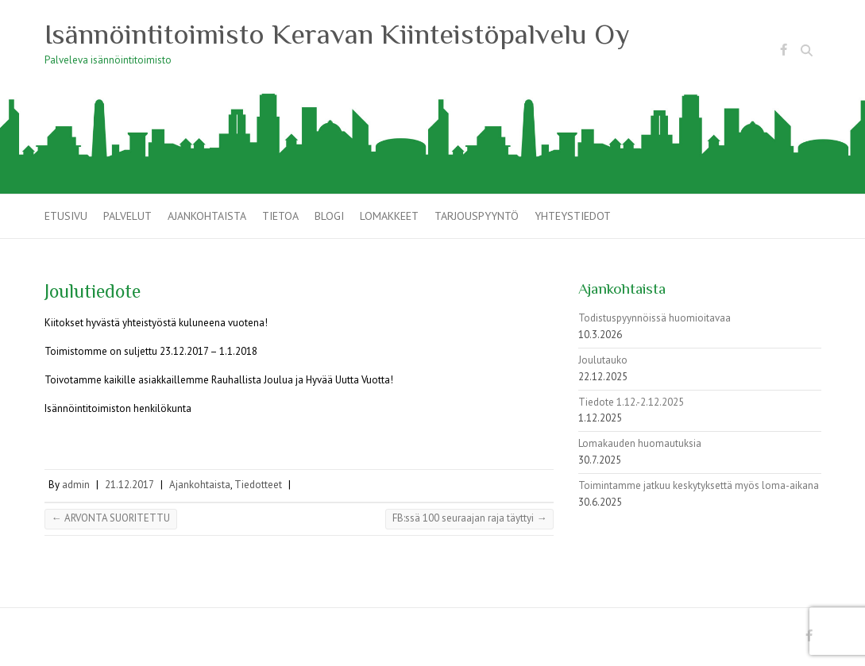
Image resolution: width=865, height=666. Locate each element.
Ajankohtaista (207, 216)
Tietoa (280, 216)
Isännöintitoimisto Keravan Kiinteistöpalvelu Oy (337, 34)
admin (76, 484)
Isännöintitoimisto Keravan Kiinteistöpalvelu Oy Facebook (784, 52)
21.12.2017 (129, 484)
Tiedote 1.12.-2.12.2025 (631, 402)
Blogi (329, 216)
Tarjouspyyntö (476, 216)
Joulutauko (603, 360)
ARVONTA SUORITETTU (111, 518)
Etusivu (65, 216)
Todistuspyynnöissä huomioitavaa (654, 318)
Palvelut (127, 216)
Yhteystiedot (573, 216)
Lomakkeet (389, 216)
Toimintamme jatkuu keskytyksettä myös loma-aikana (698, 485)
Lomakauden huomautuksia (639, 443)
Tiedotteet (258, 484)
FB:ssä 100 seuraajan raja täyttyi (469, 518)
